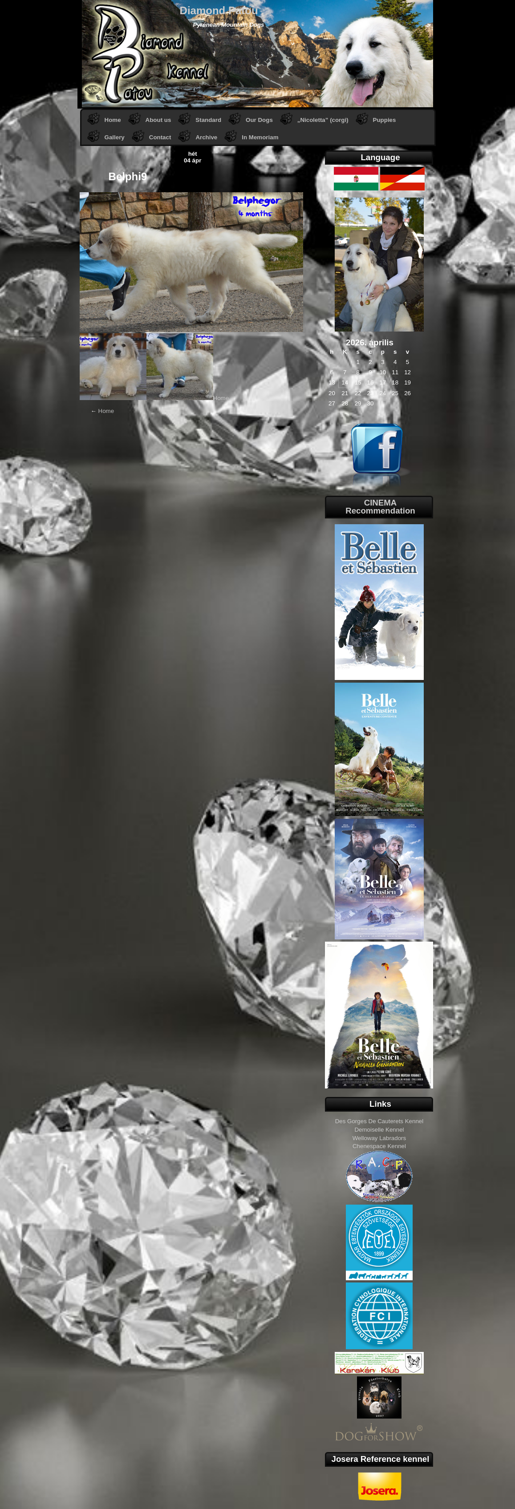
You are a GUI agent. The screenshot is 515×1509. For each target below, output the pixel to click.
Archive (206, 137)
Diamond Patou (219, 10)
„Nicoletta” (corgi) (323, 120)
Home (113, 120)
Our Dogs (259, 120)
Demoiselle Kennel (379, 1129)
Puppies (384, 120)
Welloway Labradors (379, 1138)
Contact (160, 137)
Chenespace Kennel (379, 1146)
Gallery (115, 137)
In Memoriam (260, 137)
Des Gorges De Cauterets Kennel (379, 1121)
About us (158, 120)
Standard (208, 120)
